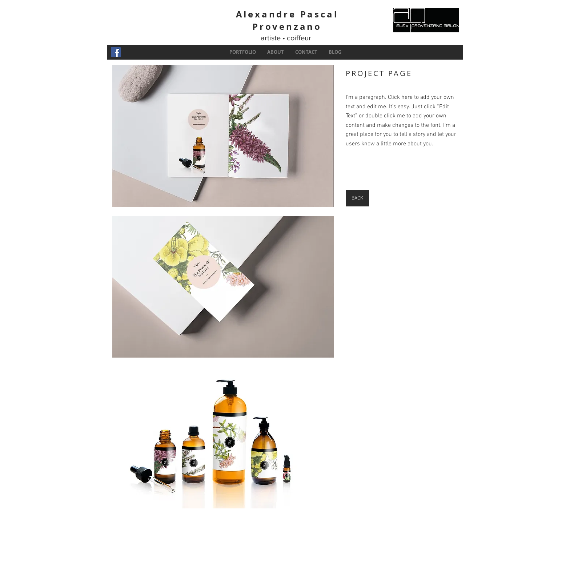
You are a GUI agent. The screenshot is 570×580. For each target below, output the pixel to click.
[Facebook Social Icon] (116, 52)
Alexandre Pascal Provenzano (287, 20)
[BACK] (357, 198)
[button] (223, 136)
